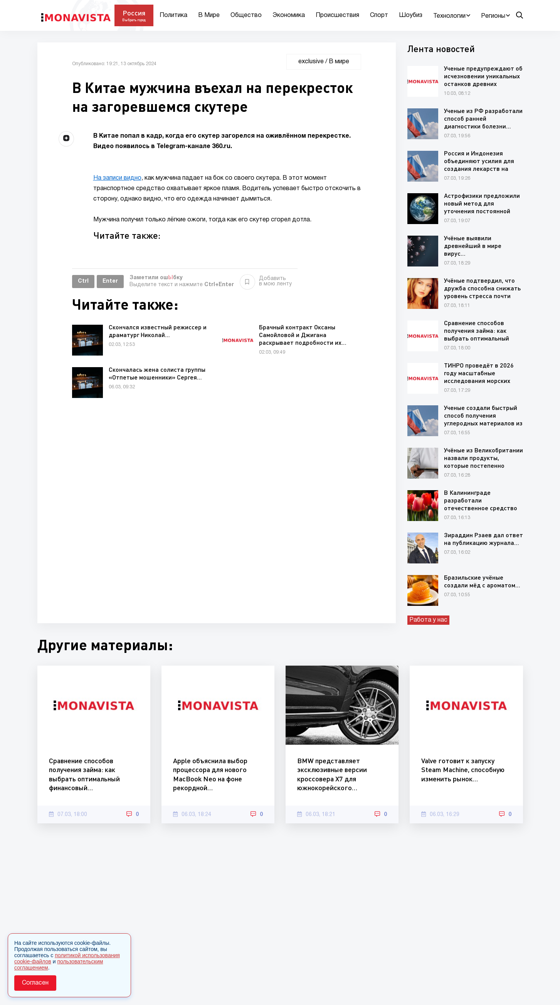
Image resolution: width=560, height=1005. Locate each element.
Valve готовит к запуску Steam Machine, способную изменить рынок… (463, 769)
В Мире (209, 15)
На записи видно (117, 178)
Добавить (266, 281)
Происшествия (337, 15)
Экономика (288, 15)
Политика (173, 15)
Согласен (35, 983)
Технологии (449, 16)
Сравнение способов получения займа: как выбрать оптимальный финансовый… (84, 774)
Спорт (379, 15)
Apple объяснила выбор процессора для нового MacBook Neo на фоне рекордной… (210, 774)
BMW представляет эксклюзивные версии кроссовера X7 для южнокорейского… (332, 774)
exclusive (311, 61)
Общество (246, 15)
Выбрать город (134, 20)
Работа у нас (428, 620)
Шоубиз (410, 15)
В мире (339, 61)
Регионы (493, 16)
